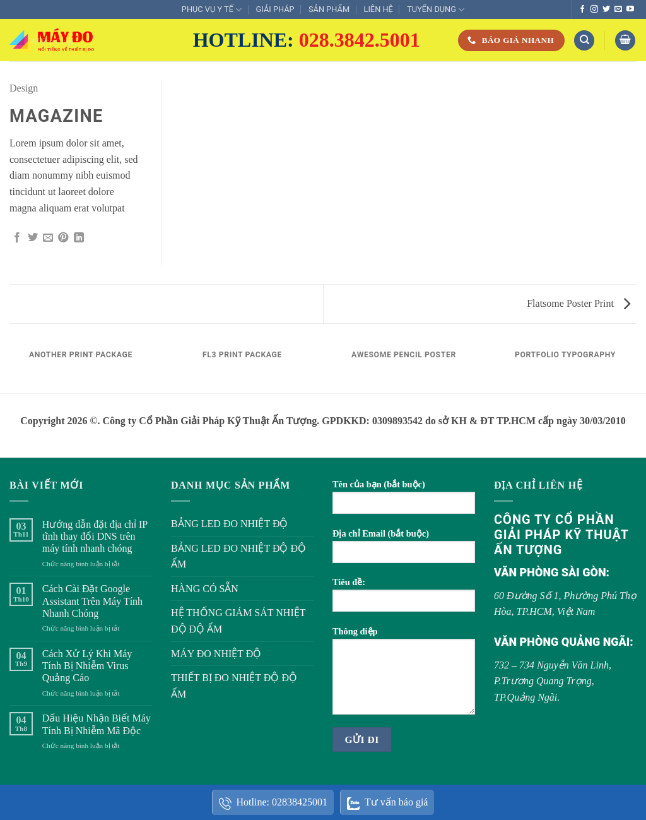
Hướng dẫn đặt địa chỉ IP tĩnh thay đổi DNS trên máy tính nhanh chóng (95, 536)
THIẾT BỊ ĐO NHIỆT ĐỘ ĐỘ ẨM (234, 685)
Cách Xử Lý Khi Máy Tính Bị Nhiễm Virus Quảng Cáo (87, 665)
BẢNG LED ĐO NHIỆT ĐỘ (229, 523)
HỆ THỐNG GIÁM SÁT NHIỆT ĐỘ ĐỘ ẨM (238, 620)
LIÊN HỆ (377, 9)
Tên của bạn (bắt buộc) (403, 501)
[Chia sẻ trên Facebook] (17, 238)
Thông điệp (403, 674)
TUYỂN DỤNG (435, 10)
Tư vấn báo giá (387, 803)
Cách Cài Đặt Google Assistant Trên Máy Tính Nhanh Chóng (92, 600)
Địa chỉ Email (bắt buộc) (403, 550)
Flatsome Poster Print (578, 303)
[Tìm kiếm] (584, 40)
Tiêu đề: (403, 599)
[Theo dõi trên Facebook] (582, 9)
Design (23, 88)
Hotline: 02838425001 (273, 803)
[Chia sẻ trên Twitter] (33, 238)
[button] (625, 40)
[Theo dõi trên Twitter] (606, 9)
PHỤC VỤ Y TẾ (212, 10)
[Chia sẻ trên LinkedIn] (79, 238)
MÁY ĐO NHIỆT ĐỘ (216, 653)
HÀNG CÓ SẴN (204, 588)
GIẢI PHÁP (275, 9)
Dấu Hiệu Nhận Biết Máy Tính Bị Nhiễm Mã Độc (96, 724)
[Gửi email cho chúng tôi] (618, 9)
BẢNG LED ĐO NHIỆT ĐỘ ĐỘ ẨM (238, 556)
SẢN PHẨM (328, 9)
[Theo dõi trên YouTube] (630, 9)
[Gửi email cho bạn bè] (48, 238)
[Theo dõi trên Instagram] (594, 9)
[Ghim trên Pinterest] (63, 238)
